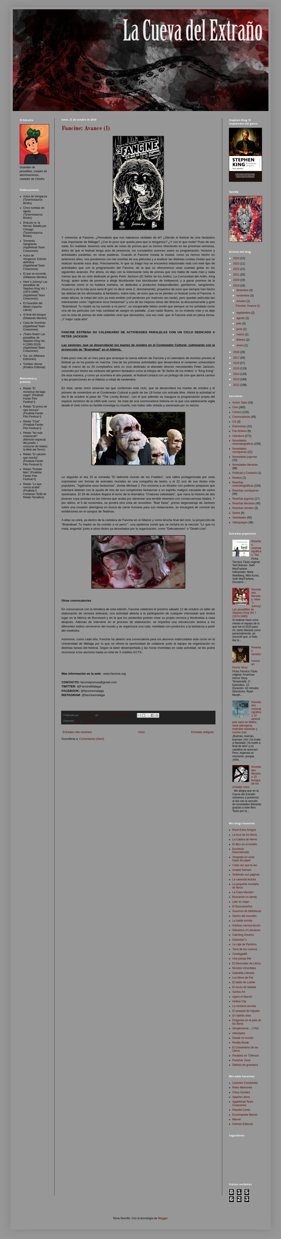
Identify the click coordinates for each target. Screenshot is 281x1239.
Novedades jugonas (244, 456)
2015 (236, 368)
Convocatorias (90, 720)
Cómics (237, 412)
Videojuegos (240, 522)
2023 (236, 263)
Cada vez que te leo (244, 865)
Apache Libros (241, 1097)
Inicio (141, 732)
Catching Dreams (243, 934)
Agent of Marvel (242, 996)
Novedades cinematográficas (243, 442)
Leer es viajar (240, 901)
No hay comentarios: (120, 715)
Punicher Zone (241, 1060)
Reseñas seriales (243, 508)
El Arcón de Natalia (244, 987)
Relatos (237, 477)
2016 (236, 363)
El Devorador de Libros (246, 963)
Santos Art (238, 991)
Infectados (238, 1033)
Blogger (163, 1218)
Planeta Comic (241, 1109)
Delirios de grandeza (245, 1065)
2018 (236, 352)
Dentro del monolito (244, 916)
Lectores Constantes (245, 1082)
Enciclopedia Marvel (244, 1114)
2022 (236, 269)
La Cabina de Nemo (244, 839)
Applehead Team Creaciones (242, 1103)
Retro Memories (242, 1087)
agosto (240, 318)
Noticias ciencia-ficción (246, 925)
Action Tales (239, 402)
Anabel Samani (241, 870)
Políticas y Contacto (244, 473)
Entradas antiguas (202, 732)
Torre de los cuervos (245, 949)
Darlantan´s (239, 939)
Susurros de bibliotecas (246, 911)
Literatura (238, 436)
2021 (236, 274)
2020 (236, 280)
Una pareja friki (241, 958)
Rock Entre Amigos (244, 830)
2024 (236, 258)
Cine (77, 720)
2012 (236, 385)
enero (240, 345)
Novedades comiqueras (239, 450)
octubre (241, 301)
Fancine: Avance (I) (86, 128)
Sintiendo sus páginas (246, 874)
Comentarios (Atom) (91, 739)
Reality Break (240, 1042)
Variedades (239, 517)
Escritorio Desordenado (240, 850)
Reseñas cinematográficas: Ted (256, 548)
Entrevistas (239, 426)
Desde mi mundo (243, 1038)
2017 (236, 357)
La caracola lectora (244, 879)
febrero (241, 339)
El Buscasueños (242, 906)
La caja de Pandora (244, 944)
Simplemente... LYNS (245, 1028)
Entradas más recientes (77, 732)
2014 (236, 374)
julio (239, 323)
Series (236, 513)
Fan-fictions (239, 431)
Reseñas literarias (243, 503)
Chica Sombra (241, 1092)
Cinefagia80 (239, 954)
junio (239, 329)
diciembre (242, 290)
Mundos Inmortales (244, 968)
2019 (236, 285)
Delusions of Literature (246, 930)
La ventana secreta (244, 1006)
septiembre (243, 312)
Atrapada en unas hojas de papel (243, 858)
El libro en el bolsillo (244, 844)
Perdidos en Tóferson (245, 1055)
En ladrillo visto (241, 1015)
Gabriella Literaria (243, 973)
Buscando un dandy (244, 897)
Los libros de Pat (242, 977)
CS (234, 421)
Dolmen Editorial (242, 1124)
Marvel (236, 1119)
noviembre (243, 295)
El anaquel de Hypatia (246, 1011)
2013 (236, 379)
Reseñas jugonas (243, 498)
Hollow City (239, 1001)
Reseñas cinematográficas (243, 484)
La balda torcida (242, 920)
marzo (240, 334)
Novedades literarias (245, 464)
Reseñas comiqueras (245, 490)
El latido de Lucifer (243, 982)
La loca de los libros (244, 834)
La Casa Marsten (243, 892)
